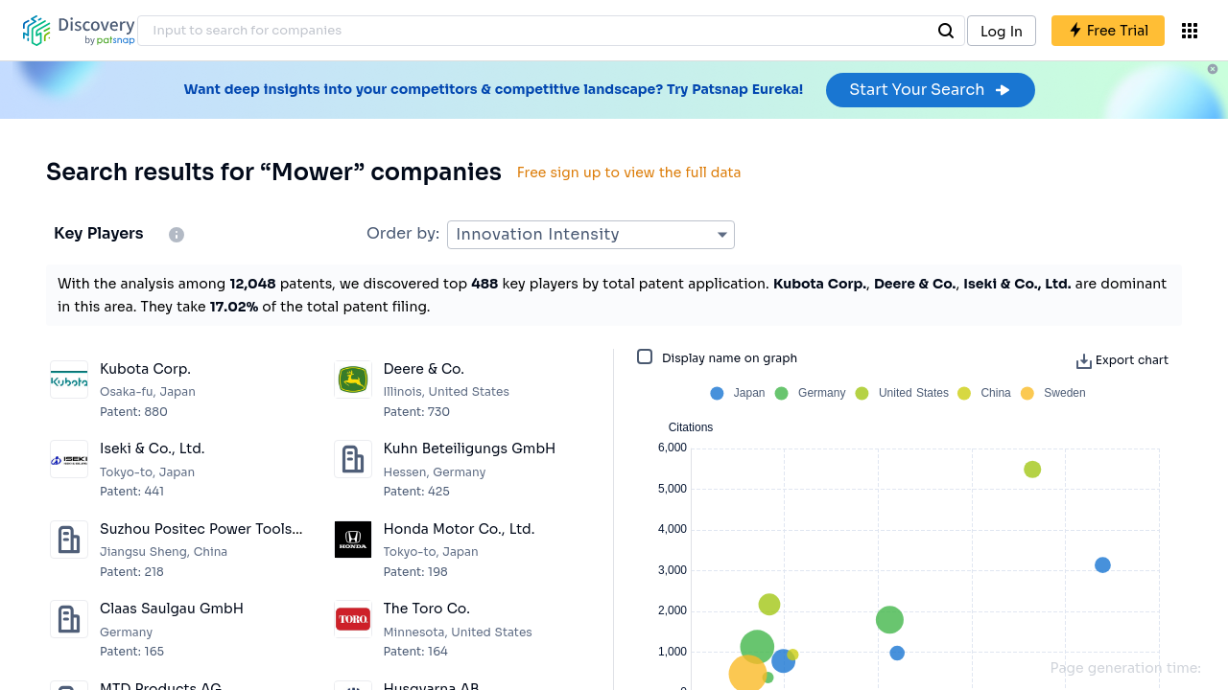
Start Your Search (930, 90)
